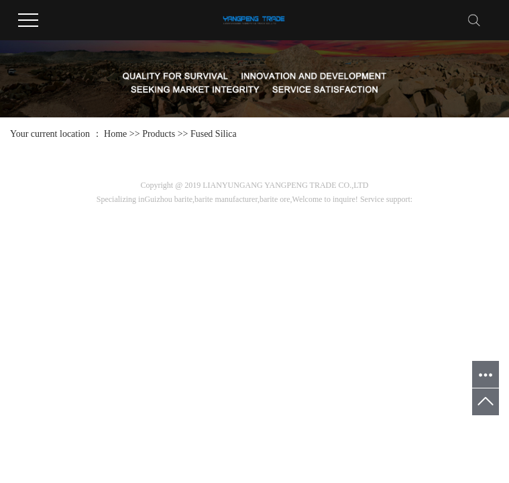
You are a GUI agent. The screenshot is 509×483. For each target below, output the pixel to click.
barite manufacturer (226, 199)
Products (158, 134)
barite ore (275, 199)
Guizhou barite (168, 199)
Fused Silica (213, 134)
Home (115, 134)
